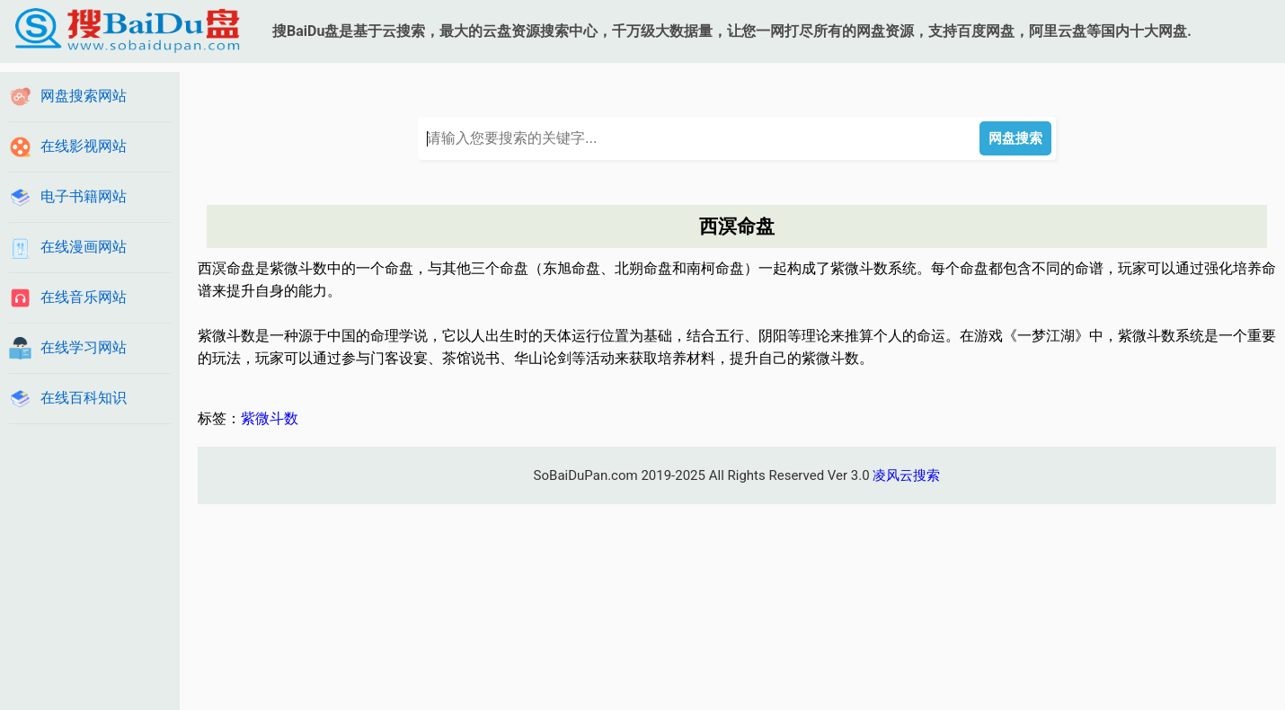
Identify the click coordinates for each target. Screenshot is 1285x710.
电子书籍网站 (83, 196)
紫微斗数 (269, 418)
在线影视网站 (83, 146)
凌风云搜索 (906, 475)
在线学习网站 (83, 347)
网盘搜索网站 (83, 95)
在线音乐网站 (83, 297)
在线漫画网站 (83, 246)
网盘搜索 (1015, 138)
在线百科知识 (83, 397)
